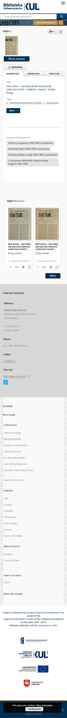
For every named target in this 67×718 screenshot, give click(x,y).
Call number (10, 517)
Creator (8, 504)
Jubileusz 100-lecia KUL (15, 445)
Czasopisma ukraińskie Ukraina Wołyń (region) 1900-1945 (28, 162)
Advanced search (45, 22)
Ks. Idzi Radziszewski (14, 457)
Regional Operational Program (19, 619)
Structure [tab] (54, 74)
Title (6, 498)
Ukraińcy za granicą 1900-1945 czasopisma (30, 142)
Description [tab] (12, 74)
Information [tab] (33, 74)
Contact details (11, 560)
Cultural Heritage (12, 432)
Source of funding (13, 535)
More (53, 275)
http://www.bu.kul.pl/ (14, 376)
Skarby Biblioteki (12, 439)
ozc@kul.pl (9, 361)
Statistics (8, 554)
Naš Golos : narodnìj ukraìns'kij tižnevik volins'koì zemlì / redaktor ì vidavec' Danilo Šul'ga (19, 246)
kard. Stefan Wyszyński (15, 464)
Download (14, 67)
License (7, 529)
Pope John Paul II (12, 451)
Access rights (10, 523)
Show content (16, 58)
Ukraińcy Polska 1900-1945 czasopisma (28, 148)
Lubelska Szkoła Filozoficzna (18, 470)
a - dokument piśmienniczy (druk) (23, 102)
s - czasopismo (51, 102)
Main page (9, 414)
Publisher (8, 510)
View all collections (13, 480)
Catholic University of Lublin (43, 625)
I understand (34, 709)
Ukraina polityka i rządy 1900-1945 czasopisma (32, 154)
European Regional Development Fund (45, 612)
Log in (7, 582)
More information (44, 705)
